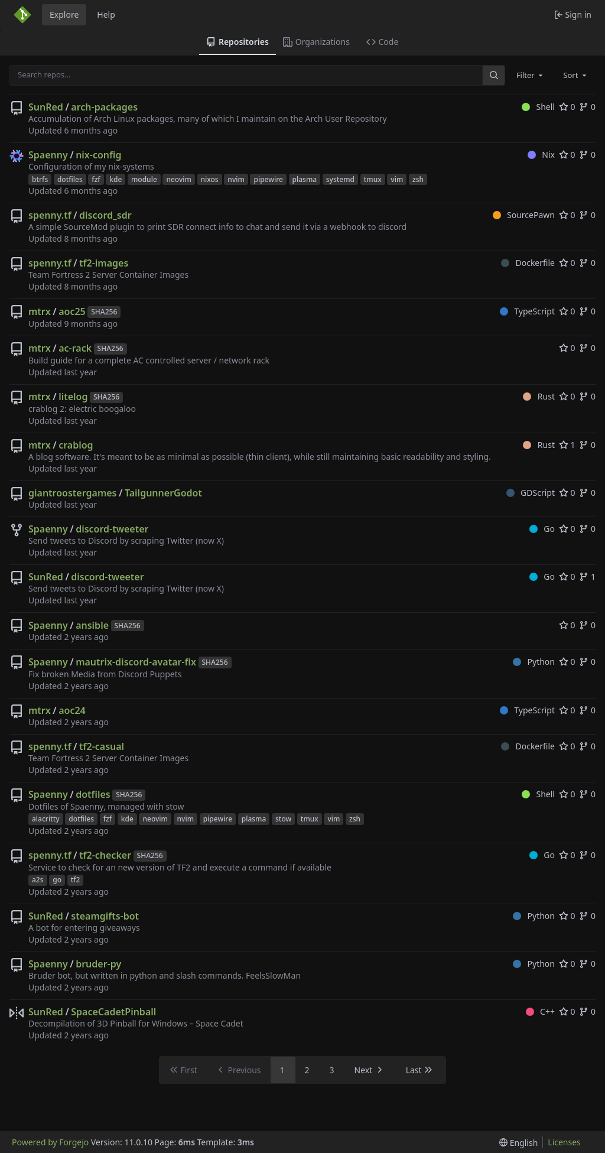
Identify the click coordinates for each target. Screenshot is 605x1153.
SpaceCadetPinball (113, 1012)
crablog (75, 445)
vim (397, 179)
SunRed (45, 107)
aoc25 (72, 311)
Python (534, 661)
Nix (541, 154)
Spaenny (48, 155)
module (144, 179)
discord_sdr (105, 215)
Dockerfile (528, 262)
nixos (210, 179)
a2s (38, 880)
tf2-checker (105, 855)
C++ (540, 1011)
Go (542, 528)
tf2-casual (101, 746)
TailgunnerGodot (163, 493)
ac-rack (75, 348)
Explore (64, 14)
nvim (235, 179)
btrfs (40, 179)
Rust (539, 396)
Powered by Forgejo (50, 1142)
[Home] (22, 14)
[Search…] (493, 75)
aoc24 (72, 710)
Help (106, 14)
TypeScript (527, 311)
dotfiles (70, 179)
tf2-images (103, 263)
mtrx (39, 311)
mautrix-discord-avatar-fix (136, 662)
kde (115, 179)
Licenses (564, 1142)
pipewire (267, 179)
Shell (538, 106)
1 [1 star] (567, 444)
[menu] (518, 1142)
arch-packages (104, 107)
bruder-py (98, 964)
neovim (178, 179)
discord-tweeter (112, 529)
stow (283, 819)
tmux (373, 179)
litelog (72, 396)
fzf (96, 179)
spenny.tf (49, 215)
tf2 (75, 880)
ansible (92, 625)
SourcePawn (524, 214)
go (57, 880)
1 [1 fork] (587, 576)
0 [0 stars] (567, 106)
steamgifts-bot (105, 916)
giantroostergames (72, 493)
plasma (304, 179)
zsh (418, 179)
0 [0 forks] (587, 106)
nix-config (98, 155)
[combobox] (530, 75)
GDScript (530, 492)
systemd (340, 179)
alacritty (46, 819)
